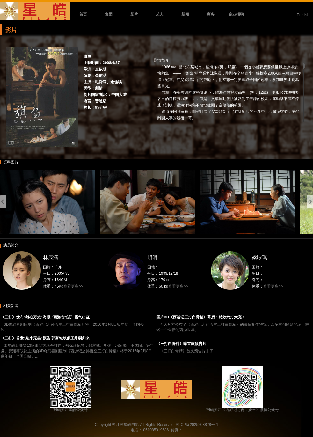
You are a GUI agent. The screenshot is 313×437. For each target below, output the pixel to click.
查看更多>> (73, 286)
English (303, 15)
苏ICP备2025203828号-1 (197, 424)
